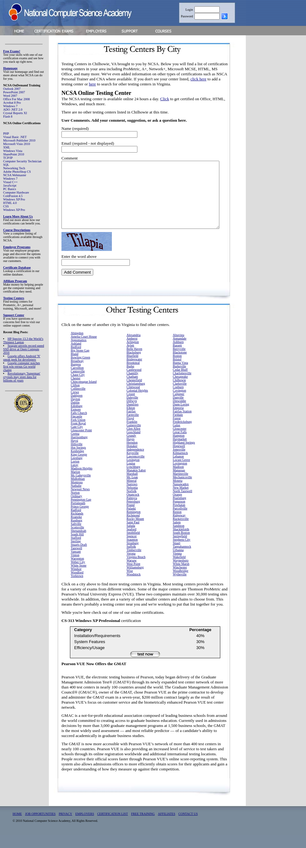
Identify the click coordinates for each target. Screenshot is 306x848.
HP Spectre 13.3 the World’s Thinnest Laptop (23, 340)
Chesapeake (180, 390)
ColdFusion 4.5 (13, 196)
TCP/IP (8, 158)
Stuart (176, 556)
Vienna (177, 566)
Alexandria (134, 348)
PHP (6, 133)
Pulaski (131, 521)
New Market (180, 500)
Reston (177, 525)
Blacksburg (134, 365)
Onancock (133, 507)
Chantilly (132, 386)
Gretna (75, 447)
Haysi (74, 454)
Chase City (78, 388)
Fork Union (78, 433)
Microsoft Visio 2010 (16, 144)
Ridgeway (179, 528)
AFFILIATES (166, 827)
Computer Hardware (16, 192)
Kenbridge (77, 464)
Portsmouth (78, 516)
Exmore (76, 422)
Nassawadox (181, 497)
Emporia (178, 421)
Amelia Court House (84, 349)
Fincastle (76, 429)
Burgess (76, 377)
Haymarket (180, 452)
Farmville (133, 428)
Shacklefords (181, 542)
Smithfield (133, 546)
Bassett (177, 358)
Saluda (131, 539)
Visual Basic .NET (15, 137)
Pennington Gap (81, 512)
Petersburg (133, 514)
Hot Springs (78, 460)
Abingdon (77, 346)
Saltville (76, 537)
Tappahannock (182, 559)
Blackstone (180, 365)
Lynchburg (133, 480)
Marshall (132, 487)
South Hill (77, 547)
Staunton (132, 553)
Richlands (77, 526)
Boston (177, 369)
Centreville (78, 384)
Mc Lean (132, 490)
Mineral (132, 494)
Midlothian (78, 492)
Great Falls (180, 445)
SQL (6, 164)
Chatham (132, 390)
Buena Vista (180, 376)
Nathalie (76, 499)
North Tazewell (182, 504)
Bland (74, 367)
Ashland (76, 356)
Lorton (75, 474)
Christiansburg (136, 396)
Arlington (133, 355)
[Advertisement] (281, 136)
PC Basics (9, 189)
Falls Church (79, 426)
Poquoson (179, 514)
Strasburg (133, 556)
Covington (179, 403)
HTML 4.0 (10, 203)
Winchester (180, 580)
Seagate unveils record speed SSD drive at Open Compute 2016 (23, 349)
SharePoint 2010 (13, 154)
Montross (77, 495)
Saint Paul (133, 535)
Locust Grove (181, 473)
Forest (177, 431)
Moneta (177, 494)
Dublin (75, 415)
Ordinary (76, 509)
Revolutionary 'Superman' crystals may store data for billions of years (21, 377)
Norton (75, 506)
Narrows (132, 497)
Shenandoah (78, 544)
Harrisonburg (79, 450)
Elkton (131, 421)
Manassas (179, 483)
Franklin (132, 435)
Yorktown (77, 589)
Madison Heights (82, 481)
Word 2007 (10, 95)
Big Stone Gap (80, 363)
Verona (131, 566)
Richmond (133, 528)
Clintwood (133, 400)
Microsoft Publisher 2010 (19, 140)
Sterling (76, 554)
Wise (130, 584)
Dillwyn (132, 414)
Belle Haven (134, 362)
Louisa (131, 476)
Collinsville (78, 402)
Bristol (177, 372)
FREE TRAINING (143, 827)
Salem (177, 535)
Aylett (130, 358)
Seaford (131, 542)
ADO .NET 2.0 (12, 109)
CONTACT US (188, 827)
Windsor (76, 582)
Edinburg (77, 419)
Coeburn (178, 400)
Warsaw (132, 573)
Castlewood (134, 383)
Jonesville (179, 462)
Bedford (76, 360)
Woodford (77, 585)
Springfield (180, 549)
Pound (131, 518)
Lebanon (178, 469)
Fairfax (131, 424)
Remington (134, 525)
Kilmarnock (180, 466)
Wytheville (180, 587)
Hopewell (179, 459)
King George (79, 467)
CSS (6, 206)
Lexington (133, 473)
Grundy (131, 448)
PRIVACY (65, 827)
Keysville (133, 466)
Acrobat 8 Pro (12, 102)
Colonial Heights (137, 403)
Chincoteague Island (84, 395)
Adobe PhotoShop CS (17, 171)
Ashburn (178, 355)
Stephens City (181, 553)
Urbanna (178, 563)
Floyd (130, 431)
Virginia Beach (136, 570)
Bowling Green (80, 370)
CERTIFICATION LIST (112, 827)
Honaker (132, 459)
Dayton (75, 412)
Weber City (78, 575)
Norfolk (132, 504)
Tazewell (76, 561)
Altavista (178, 348)
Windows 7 (10, 106)
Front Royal (78, 436)
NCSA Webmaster (14, 175)
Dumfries (133, 417)
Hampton (178, 448)
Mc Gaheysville (81, 488)
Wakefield (179, 570)
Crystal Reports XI (15, 113)
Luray (74, 478)
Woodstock (134, 587)
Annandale (179, 351)
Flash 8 (7, 116)
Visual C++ (10, 182)
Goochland (134, 445)
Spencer (132, 549)
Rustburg (77, 533)
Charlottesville (182, 386)
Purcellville (180, 521)
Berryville (179, 362)
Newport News (80, 502)
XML (6, 147)
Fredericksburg (182, 435)
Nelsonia (132, 500)
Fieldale (178, 428)
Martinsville (180, 487)
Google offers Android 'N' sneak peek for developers (21, 357)
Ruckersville (181, 532)
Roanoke (76, 530)
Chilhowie (179, 393)
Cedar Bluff (180, 383)
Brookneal (133, 376)
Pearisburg (179, 511)
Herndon (132, 455)
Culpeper (178, 407)
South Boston (181, 546)
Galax (176, 438)
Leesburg (77, 471)
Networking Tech (14, 168)
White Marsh (181, 577)
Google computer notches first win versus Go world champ (21, 366)
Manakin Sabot (136, 483)
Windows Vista (12, 151)
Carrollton (77, 381)
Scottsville (77, 540)
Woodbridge (180, 584)
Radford (76, 523)
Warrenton (77, 571)
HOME (17, 827)
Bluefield (132, 369)
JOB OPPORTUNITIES (40, 827)
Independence (135, 462)
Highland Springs (184, 455)
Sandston (178, 539)
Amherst (132, 351)
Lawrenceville (136, 469)
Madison (178, 480)
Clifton (75, 398)
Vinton (75, 568)
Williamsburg (135, 580)
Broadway (77, 374)
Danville (178, 410)
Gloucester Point (81, 443)
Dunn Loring (181, 417)
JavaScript (9, 185)
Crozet (131, 407)
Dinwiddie (179, 414)
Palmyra (132, 511)
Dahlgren (77, 408)
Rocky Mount (135, 532)
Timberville (134, 563)
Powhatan (179, 518)
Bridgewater (134, 372)
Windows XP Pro (14, 199)
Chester (76, 391)
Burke (130, 379)
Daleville (132, 410)
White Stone (79, 578)
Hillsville (77, 457)
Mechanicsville (182, 490)
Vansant (76, 564)
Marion (75, 485)
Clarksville (180, 396)
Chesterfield (134, 393)
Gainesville (134, 438)
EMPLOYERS (84, 827)
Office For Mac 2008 (16, 99)
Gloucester (179, 442)
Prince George (80, 519)
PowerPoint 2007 (14, 92)
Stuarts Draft (79, 558)
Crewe (75, 405)
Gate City (77, 440)
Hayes (131, 452)
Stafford (76, 551)
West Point (133, 577)
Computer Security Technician (22, 161)
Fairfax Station (182, 424)
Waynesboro (180, 573)
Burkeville (179, 379)
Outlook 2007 (11, 88)
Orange (177, 507)
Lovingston (180, 476)
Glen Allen (134, 442)
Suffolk (131, 559)
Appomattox (79, 353)
